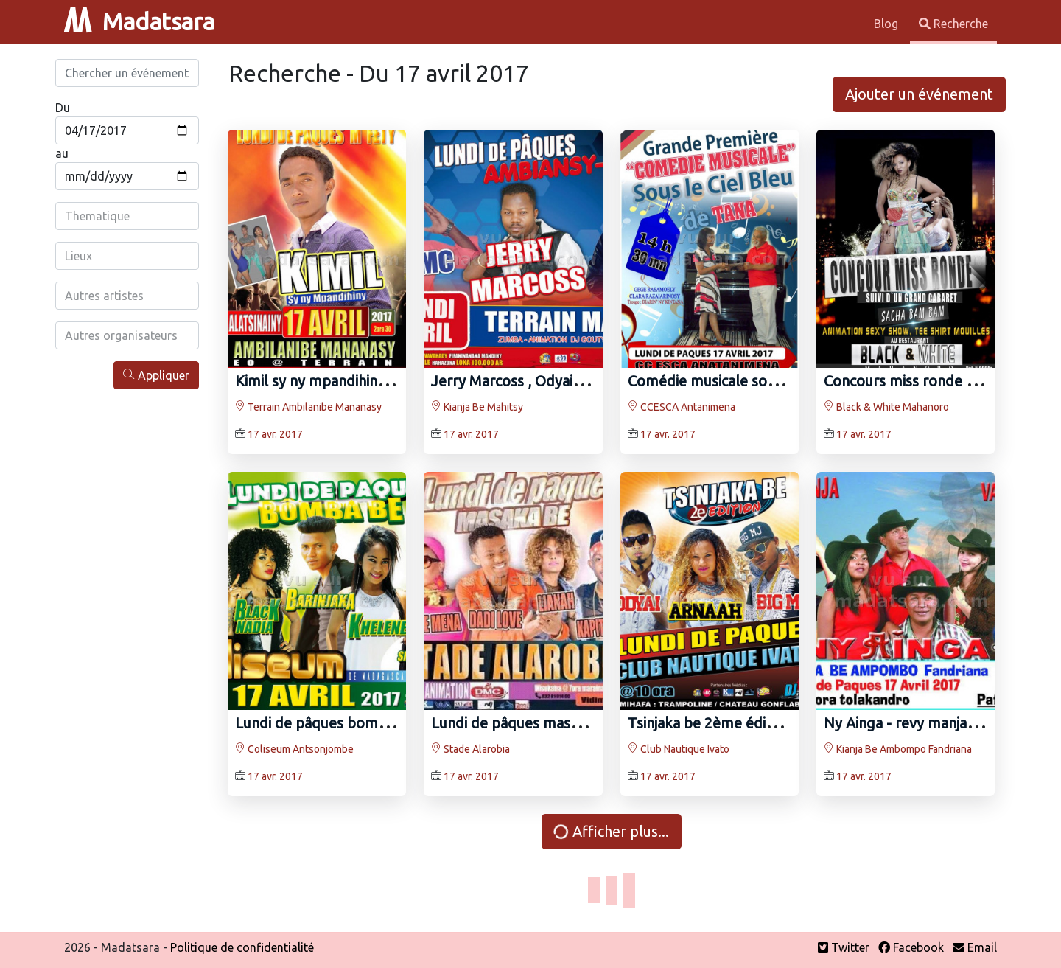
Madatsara (139, 21)
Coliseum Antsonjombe (294, 749)
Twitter (843, 947)
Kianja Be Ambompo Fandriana (898, 749)
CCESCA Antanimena (681, 407)
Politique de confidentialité (242, 947)
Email (975, 947)
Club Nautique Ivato (678, 749)
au (62, 153)
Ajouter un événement (919, 94)
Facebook (911, 947)
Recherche (953, 23)
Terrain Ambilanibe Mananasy (308, 407)
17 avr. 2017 (275, 434)
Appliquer (156, 375)
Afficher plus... (610, 831)
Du (62, 107)
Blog (887, 23)
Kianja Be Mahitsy (477, 407)
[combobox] (127, 216)
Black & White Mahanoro (886, 407)
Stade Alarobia (470, 749)
